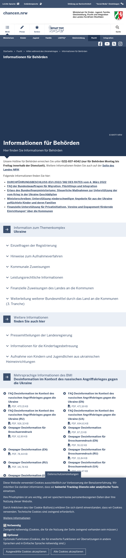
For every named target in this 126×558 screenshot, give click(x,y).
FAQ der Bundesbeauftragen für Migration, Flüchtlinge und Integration (52, 186)
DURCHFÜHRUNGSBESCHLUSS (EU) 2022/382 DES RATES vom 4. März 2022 (56, 182)
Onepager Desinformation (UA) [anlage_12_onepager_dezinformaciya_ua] (28, 475)
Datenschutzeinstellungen (63, 474)
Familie (49, 38)
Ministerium (8, 38)
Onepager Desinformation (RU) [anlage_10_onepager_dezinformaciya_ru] (28, 462)
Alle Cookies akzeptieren (68, 551)
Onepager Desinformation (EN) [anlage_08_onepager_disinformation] (28, 449)
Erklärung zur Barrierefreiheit (79, 4)
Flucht (94, 38)
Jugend (36, 38)
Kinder (23, 38)
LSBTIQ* (62, 38)
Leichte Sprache (10, 4)
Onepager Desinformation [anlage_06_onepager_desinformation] (84, 427)
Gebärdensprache (33, 4)
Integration (108, 38)
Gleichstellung (78, 38)
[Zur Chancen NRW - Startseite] (15, 13)
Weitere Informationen (16, 518)
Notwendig (14, 525)
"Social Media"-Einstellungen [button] (110, 4)
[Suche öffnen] (118, 29)
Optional (12, 535)
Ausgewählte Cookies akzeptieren (26, 551)
